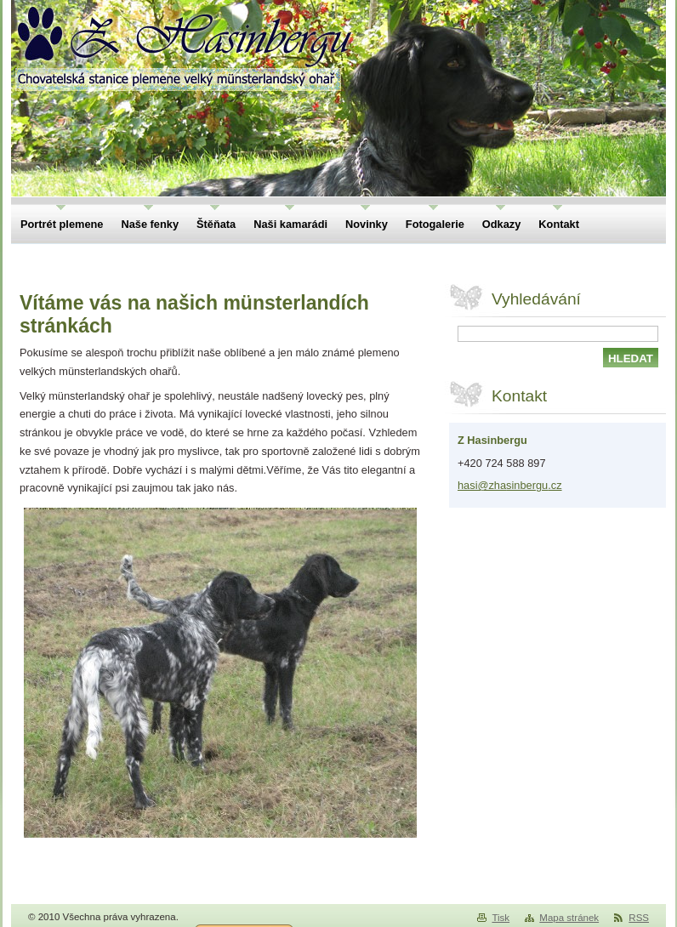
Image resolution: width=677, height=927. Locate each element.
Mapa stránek (569, 918)
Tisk (500, 918)
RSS (639, 918)
